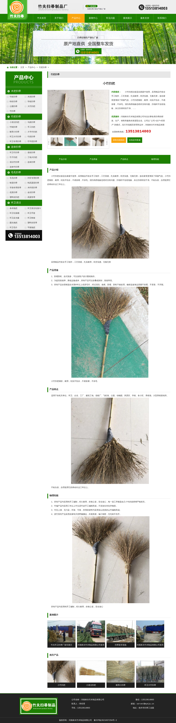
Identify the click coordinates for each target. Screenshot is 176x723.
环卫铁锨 (31, 218)
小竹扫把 (61, 685)
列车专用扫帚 (33, 178)
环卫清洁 (16, 202)
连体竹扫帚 (14, 167)
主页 (22, 67)
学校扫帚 (31, 101)
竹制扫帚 (13, 127)
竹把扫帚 (43, 67)
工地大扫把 (32, 157)
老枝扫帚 (31, 152)
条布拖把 (13, 208)
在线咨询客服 (135, 140)
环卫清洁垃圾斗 (34, 208)
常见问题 (110, 18)
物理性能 (155, 159)
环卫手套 (31, 213)
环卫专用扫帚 (15, 141)
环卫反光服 (14, 218)
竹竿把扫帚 (32, 141)
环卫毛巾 (13, 227)
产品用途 (93, 159)
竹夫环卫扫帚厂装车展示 (61, 645)
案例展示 (127, 18)
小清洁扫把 (14, 122)
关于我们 (58, 18)
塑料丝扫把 (14, 197)
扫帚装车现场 (120, 645)
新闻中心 (93, 18)
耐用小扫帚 (14, 132)
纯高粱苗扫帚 (33, 183)
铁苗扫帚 (13, 183)
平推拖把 (31, 227)
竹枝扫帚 (13, 97)
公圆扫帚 (13, 106)
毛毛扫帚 (16, 172)
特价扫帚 (13, 101)
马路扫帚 (31, 122)
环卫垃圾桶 (14, 213)
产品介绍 (63, 159)
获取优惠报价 (119, 140)
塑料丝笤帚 (32, 223)
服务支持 (144, 18)
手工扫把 (31, 127)
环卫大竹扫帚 (15, 137)
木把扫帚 (16, 91)
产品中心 (76, 18)
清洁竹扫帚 (14, 162)
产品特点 (124, 159)
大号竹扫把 (32, 132)
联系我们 (162, 18)
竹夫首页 (41, 18)
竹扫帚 (12, 111)
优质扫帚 (13, 192)
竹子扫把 (13, 157)
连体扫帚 (16, 147)
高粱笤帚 (31, 197)
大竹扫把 (31, 106)
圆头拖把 (13, 223)
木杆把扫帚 (32, 188)
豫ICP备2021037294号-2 (105, 720)
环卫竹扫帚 (14, 152)
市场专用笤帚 (15, 188)
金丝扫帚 (31, 192)
